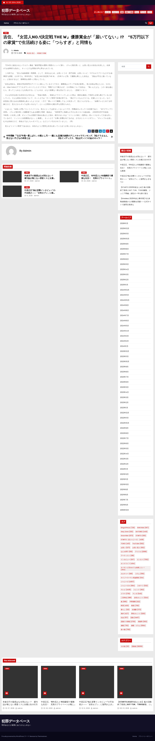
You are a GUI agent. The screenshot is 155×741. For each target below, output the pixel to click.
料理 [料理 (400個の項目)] (125, 605)
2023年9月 (124, 366)
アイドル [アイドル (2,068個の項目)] (141, 551)
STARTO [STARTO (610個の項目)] (141, 536)
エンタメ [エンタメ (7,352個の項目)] (143, 559)
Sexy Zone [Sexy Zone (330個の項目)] (127, 532)
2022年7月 (124, 438)
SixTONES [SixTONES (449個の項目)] (141, 532)
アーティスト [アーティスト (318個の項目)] (127, 555)
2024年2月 (124, 341)
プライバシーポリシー (21, 23)
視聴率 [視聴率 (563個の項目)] (142, 621)
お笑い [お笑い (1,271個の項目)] (125, 547)
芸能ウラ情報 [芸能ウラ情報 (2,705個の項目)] (128, 621)
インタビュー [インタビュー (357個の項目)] (128, 559)
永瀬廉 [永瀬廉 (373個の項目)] (136, 609)
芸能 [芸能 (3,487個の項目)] (135, 617)
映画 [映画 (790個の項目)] (135, 605)
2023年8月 (124, 371)
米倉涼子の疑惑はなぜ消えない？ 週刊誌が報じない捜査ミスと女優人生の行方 (39, 178)
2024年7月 (124, 315)
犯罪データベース (16, 10)
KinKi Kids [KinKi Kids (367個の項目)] (143, 528)
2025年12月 (124, 228)
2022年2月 (124, 464)
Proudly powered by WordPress (13, 736)
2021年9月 (124, 489)
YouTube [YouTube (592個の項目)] (138, 543)
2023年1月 (124, 407)
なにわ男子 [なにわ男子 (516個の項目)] (127, 551)
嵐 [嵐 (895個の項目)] (124, 601)
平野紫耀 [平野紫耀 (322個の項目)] (135, 601)
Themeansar (42, 736)
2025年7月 (124, 254)
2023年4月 (124, 392)
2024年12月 (124, 290)
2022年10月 (124, 423)
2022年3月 (124, 459)
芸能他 (6, 33)
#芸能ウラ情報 (41, 53)
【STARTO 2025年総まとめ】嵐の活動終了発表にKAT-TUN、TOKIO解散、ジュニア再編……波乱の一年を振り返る (135, 190)
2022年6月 (124, 443)
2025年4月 (124, 269)
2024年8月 (124, 310)
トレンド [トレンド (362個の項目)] (138, 590)
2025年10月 (124, 238)
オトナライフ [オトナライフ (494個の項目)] (128, 563)
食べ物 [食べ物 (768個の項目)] (125, 629)
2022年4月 (124, 453)
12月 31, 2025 (125, 708)
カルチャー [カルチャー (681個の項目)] (127, 574)
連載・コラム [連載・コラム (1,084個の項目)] (138, 625)
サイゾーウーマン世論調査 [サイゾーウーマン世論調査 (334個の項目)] (132, 578)
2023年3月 (124, 397)
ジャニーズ (115, 12)
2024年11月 (124, 295)
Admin (16, 50)
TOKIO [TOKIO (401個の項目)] (125, 543)
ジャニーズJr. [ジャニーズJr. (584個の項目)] (128, 586)
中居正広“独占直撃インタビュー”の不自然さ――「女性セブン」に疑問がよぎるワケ (39, 193)
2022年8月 (124, 433)
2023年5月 (124, 387)
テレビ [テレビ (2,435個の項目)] (126, 590)
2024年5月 (124, 325)
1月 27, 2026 (29, 181)
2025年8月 (124, 249)
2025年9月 (124, 244)
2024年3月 (124, 336)
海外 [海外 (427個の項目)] (125, 613)
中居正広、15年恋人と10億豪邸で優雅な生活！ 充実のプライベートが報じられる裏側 (97, 178)
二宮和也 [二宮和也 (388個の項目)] (126, 598)
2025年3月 (124, 274)
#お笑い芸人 (31, 53)
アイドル (143, 12)
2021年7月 (124, 499)
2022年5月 (124, 448)
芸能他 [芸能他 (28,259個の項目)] (137, 646)
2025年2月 (124, 279)
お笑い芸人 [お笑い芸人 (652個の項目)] (139, 547)
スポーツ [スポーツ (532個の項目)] (142, 586)
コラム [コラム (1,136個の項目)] (139, 574)
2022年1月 (124, 469)
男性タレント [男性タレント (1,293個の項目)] (138, 613)
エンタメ (107, 12)
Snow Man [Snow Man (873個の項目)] (127, 536)
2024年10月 (124, 300)
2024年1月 (124, 346)
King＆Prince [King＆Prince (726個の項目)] (128, 528)
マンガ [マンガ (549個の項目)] (137, 594)
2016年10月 (124, 510)
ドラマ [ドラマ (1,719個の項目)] (125, 594)
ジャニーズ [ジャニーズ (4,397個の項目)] (127, 582)
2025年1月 (124, 284)
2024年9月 (124, 305)
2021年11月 (124, 479)
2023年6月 (124, 382)
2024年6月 (124, 320)
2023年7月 (124, 377)
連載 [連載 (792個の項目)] (125, 625)
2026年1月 (124, 223)
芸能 (122, 12)
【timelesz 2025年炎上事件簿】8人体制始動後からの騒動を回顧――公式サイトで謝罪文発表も (135, 201)
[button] (146, 23)
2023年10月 (124, 361)
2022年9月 (124, 428)
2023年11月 (124, 356)
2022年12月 (124, 412)
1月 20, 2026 (86, 181)
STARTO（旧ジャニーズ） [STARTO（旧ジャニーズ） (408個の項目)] (132, 539)
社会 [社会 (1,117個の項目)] (124, 617)
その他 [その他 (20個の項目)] (125, 646)
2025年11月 (124, 233)
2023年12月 (124, 351)
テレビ (137, 12)
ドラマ (150, 12)
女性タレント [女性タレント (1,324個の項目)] (141, 598)
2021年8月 (124, 494)
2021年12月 (124, 474)
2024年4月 (124, 331)
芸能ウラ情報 (129, 12)
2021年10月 (124, 484)
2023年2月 (124, 402)
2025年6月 (124, 259)
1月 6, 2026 (28, 196)
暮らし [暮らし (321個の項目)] (125, 609)
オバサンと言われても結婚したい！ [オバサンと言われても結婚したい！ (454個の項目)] (133, 568)
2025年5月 (124, 264)
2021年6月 (124, 505)
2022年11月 (124, 418)
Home (6, 23)
